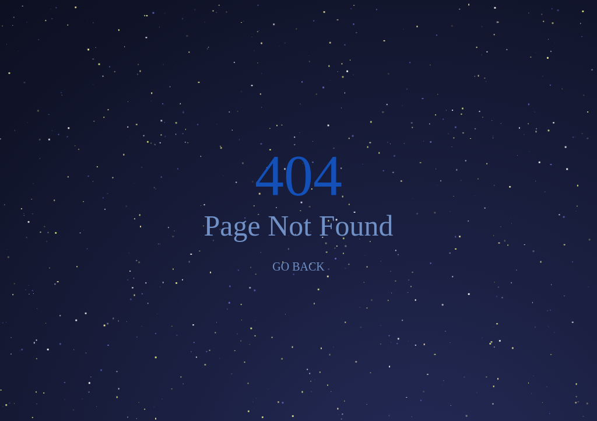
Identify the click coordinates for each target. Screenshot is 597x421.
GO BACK (298, 266)
